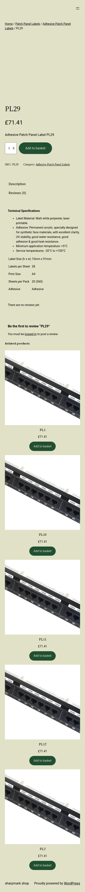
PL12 (42, 744)
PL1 (42, 430)
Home (9, 23)
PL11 (42, 639)
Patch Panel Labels (27, 23)
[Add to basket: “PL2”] (42, 865)
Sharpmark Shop (17, 883)
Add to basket (35, 148)
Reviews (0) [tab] (17, 193)
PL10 (42, 534)
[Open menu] (77, 8)
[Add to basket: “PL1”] (42, 446)
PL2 (42, 849)
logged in (31, 334)
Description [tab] (17, 184)
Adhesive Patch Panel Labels (53, 164)
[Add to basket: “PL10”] (42, 551)
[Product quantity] (11, 148)
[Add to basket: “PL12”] (42, 760)
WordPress (72, 883)
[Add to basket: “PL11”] (42, 656)
